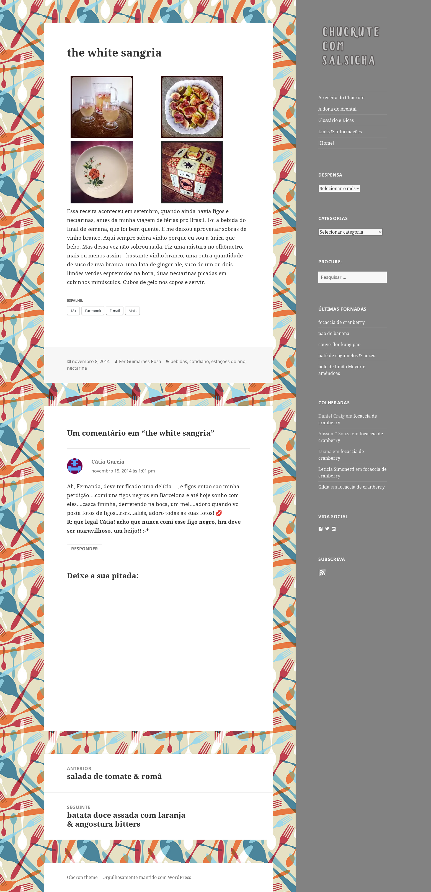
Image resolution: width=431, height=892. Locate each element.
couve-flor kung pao (339, 344)
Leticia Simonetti (336, 469)
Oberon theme (82, 877)
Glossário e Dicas (336, 120)
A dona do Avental (337, 109)
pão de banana (333, 333)
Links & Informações (340, 132)
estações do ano (228, 361)
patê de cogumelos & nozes (346, 355)
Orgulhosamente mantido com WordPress (146, 877)
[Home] (326, 143)
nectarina (77, 368)
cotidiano (199, 361)
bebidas (179, 361)
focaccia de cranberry (341, 322)
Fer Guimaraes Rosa (140, 361)
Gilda (323, 487)
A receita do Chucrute (341, 97)
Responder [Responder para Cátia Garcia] (84, 549)
